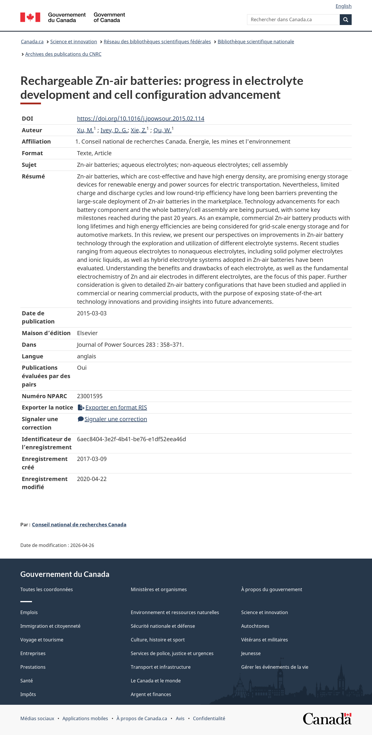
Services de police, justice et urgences (172, 653)
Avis (180, 718)
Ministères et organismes (159, 589)
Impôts (28, 694)
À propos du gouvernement (271, 589)
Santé (26, 680)
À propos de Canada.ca (142, 718)
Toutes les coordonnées (46, 589)
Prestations (33, 667)
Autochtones (255, 626)
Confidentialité (209, 718)
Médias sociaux (37, 718)
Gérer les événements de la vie (274, 667)
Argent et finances (151, 694)
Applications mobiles (85, 718)
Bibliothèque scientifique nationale (256, 41)
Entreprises (33, 653)
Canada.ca (32, 41)
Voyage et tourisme (41, 639)
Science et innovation (73, 41)
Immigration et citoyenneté (50, 626)
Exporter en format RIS (112, 407)
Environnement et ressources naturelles (175, 612)
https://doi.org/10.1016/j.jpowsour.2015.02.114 (140, 118)
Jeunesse (251, 653)
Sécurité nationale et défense (163, 626)
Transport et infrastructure (161, 667)
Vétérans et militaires (264, 639)
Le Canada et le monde (156, 680)
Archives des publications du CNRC (63, 54)
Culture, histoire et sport (158, 639)
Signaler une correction (112, 419)
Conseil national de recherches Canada (79, 524)
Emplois (29, 612)
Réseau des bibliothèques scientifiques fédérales (157, 41)
